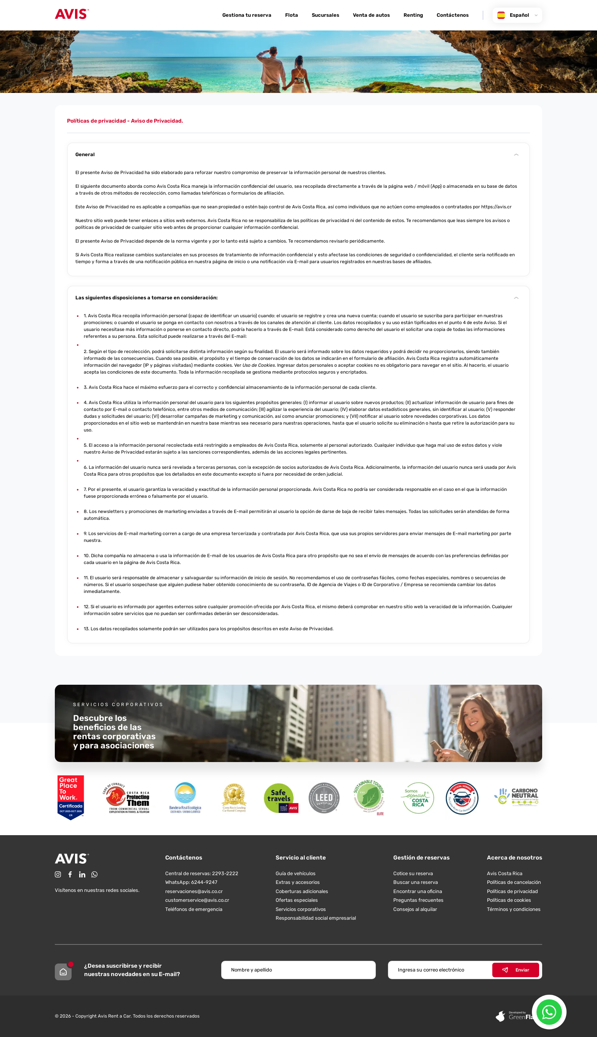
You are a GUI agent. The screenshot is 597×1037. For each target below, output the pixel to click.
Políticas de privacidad (512, 891)
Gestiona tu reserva (246, 15)
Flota (291, 15)
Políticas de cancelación (514, 882)
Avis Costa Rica (504, 873)
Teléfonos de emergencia (193, 909)
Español (517, 15)
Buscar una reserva (415, 882)
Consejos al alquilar (415, 909)
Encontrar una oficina (417, 891)
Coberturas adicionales (302, 891)
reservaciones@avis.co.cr (194, 891)
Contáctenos (453, 15)
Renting (413, 15)
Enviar (515, 970)
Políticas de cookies (509, 900)
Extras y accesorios (298, 882)
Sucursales (325, 15)
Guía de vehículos (296, 873)
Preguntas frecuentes (418, 900)
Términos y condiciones (514, 909)
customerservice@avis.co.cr (197, 900)
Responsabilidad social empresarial (316, 918)
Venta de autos (371, 15)
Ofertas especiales (297, 900)
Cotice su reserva (413, 873)
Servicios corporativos (301, 909)
